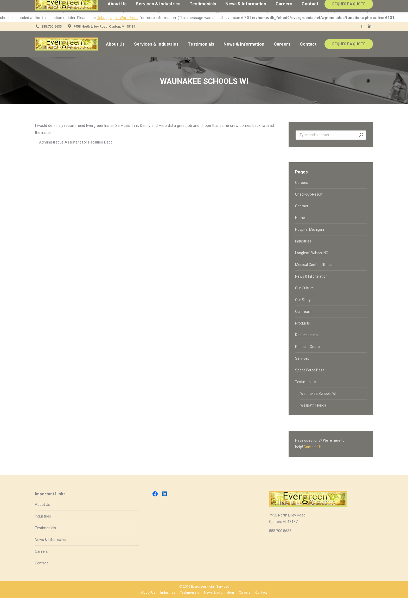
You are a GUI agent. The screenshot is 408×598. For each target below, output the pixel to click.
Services (302, 358)
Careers (301, 182)
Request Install (307, 335)
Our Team (303, 311)
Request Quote (307, 347)
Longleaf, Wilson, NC (311, 253)
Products (302, 323)
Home (300, 218)
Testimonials (305, 382)
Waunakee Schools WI (318, 393)
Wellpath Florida (313, 405)
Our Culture (304, 288)
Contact (301, 206)
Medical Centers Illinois (313, 265)
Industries (303, 241)
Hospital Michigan (309, 229)
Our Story (303, 300)
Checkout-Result (308, 194)
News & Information (311, 276)
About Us (42, 504)
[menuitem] (115, 44)
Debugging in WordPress (117, 17)
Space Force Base (309, 370)
